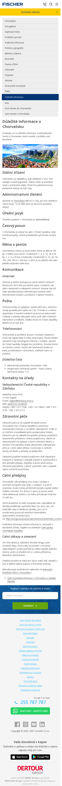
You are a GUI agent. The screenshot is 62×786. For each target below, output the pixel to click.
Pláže (7, 91)
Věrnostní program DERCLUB (30, 629)
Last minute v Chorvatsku (17, 113)
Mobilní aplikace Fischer (30, 650)
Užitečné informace (30, 668)
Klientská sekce (30, 646)
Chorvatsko (10, 21)
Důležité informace (14, 97)
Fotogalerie (10, 26)
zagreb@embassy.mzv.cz (21, 400)
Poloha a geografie (14, 48)
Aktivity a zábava (13, 53)
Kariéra (30, 676)
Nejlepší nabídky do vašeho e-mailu (30, 588)
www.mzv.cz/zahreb (17, 403)
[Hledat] (51, 4)
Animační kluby (30, 633)
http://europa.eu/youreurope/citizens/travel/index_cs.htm (33, 518)
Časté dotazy (30, 663)
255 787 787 (32, 702)
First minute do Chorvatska (18, 108)
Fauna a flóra (11, 64)
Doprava (9, 75)
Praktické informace (14, 42)
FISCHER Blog (30, 681)
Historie (8, 80)
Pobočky (30, 642)
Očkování (9, 69)
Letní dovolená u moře (30, 624)
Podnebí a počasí (13, 37)
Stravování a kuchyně (15, 85)
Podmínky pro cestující (30, 672)
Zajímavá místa (12, 31)
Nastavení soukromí (30, 690)
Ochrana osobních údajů (30, 685)
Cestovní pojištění (30, 659)
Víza (7, 103)
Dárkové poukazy (30, 655)
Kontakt (30, 637)
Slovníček (9, 58)
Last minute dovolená (30, 620)
